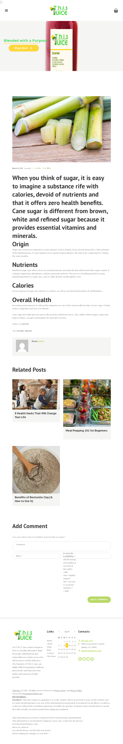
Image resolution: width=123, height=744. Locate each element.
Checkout (51, 656)
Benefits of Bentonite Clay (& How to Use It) (34, 499)
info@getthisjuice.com (91, 650)
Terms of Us (59, 690)
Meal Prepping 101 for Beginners (86, 430)
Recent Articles (57, 81)
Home (38, 81)
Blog (45, 81)
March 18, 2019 (17, 168)
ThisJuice (16, 690)
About (49, 644)
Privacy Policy (76, 690)
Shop (49, 647)
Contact (50, 653)
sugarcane (28, 331)
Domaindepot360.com (32, 693)
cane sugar (20, 331)
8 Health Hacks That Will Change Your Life (35, 415)
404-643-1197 (87, 640)
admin (28, 168)
